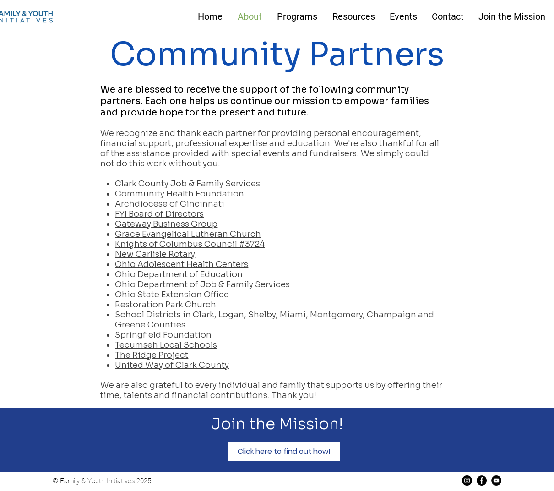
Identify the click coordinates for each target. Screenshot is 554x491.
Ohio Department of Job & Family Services (202, 284)
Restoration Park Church (165, 305)
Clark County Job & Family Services (187, 184)
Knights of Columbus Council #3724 (190, 244)
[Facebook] (482, 480)
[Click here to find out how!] (284, 451)
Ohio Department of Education (179, 274)
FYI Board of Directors (159, 214)
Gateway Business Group (166, 224)
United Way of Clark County (172, 365)
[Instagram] (467, 480)
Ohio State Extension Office (172, 294)
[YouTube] (496, 480)
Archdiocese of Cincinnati (169, 204)
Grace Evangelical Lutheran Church (188, 234)
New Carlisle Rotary (155, 254)
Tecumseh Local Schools (166, 345)
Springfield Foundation (163, 335)
